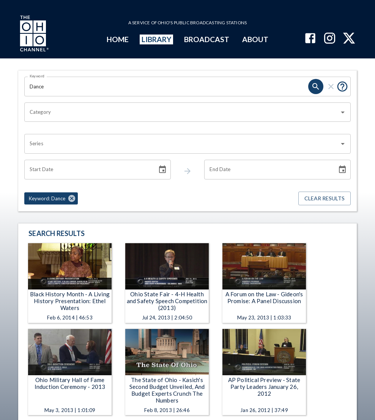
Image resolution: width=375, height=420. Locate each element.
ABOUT (255, 39)
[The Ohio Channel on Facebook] (310, 38)
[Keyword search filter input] (166, 86)
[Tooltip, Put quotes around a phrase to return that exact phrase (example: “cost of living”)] (342, 86)
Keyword (37, 76)
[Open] (342, 112)
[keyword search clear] (331, 86)
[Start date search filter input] (88, 169)
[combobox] (182, 112)
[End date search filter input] (268, 169)
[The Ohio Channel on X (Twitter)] (349, 38)
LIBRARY (157, 39)
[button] (51, 198)
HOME (118, 39)
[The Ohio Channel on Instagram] (329, 38)
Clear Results (324, 198)
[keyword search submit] (315, 86)
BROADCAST (207, 39)
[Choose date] (162, 169)
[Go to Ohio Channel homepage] (33, 34)
